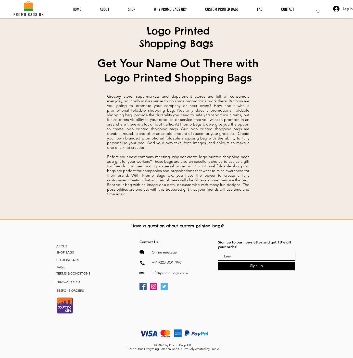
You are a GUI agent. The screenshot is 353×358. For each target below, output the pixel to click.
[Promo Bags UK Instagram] (153, 286)
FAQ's (60, 267)
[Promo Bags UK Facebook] (143, 286)
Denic (215, 349)
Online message (164, 252)
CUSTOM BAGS (67, 260)
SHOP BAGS (65, 252)
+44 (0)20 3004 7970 (166, 262)
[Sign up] (256, 266)
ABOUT (61, 246)
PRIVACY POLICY (68, 282)
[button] (317, 11)
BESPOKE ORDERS (70, 290)
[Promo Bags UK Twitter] (164, 286)
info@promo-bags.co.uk (170, 273)
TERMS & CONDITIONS (73, 273)
